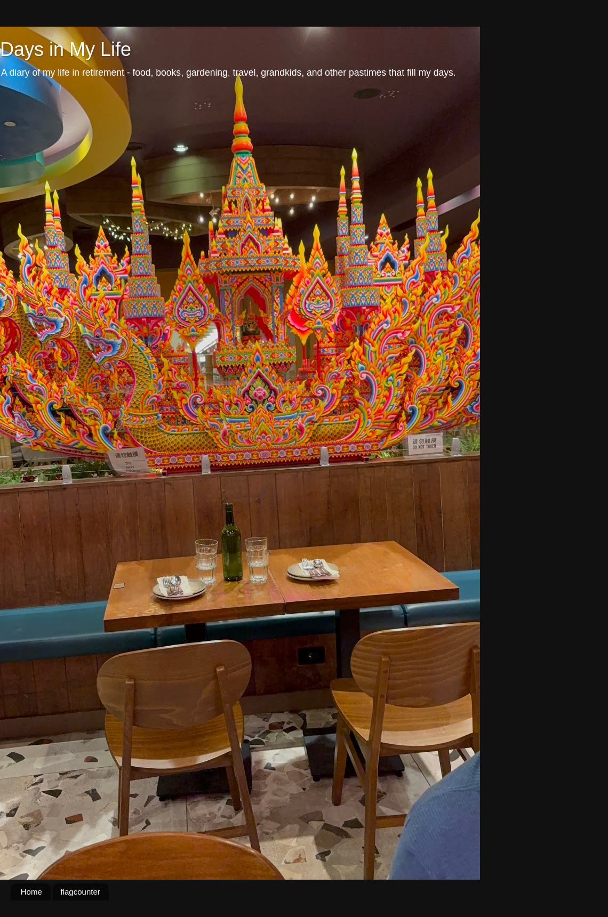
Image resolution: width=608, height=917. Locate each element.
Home (31, 891)
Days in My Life (65, 49)
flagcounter (80, 891)
